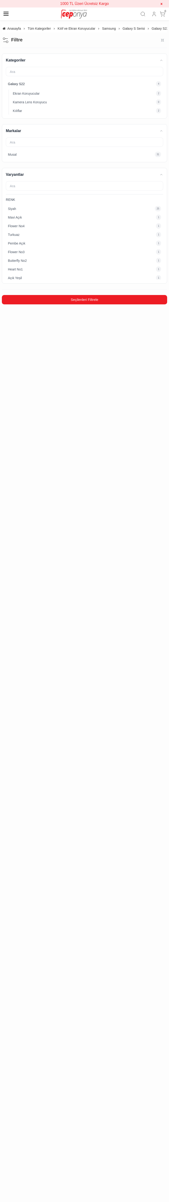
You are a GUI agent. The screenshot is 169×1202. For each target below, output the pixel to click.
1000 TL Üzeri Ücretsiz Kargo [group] (84, 4)
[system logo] (74, 14)
